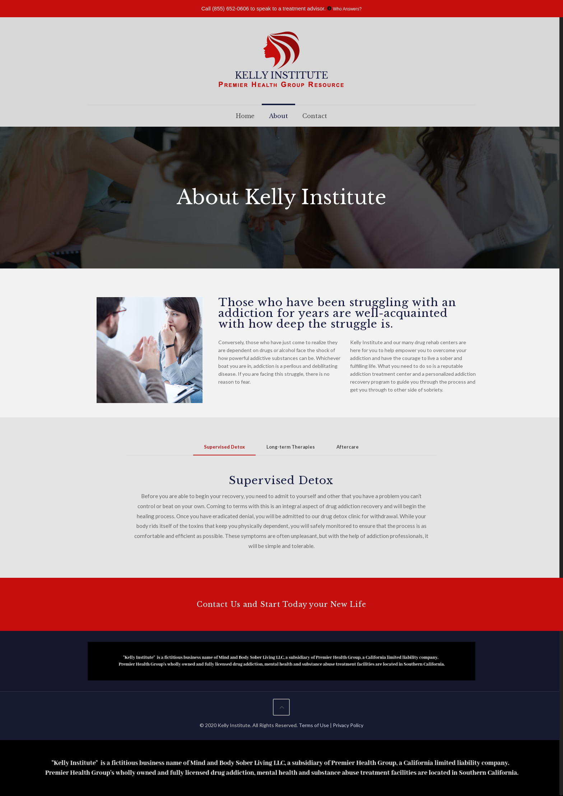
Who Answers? (347, 8)
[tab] (224, 447)
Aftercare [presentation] (347, 447)
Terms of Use (314, 725)
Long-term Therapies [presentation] (290, 447)
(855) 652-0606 (230, 8)
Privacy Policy (348, 725)
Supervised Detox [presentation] (224, 447)
